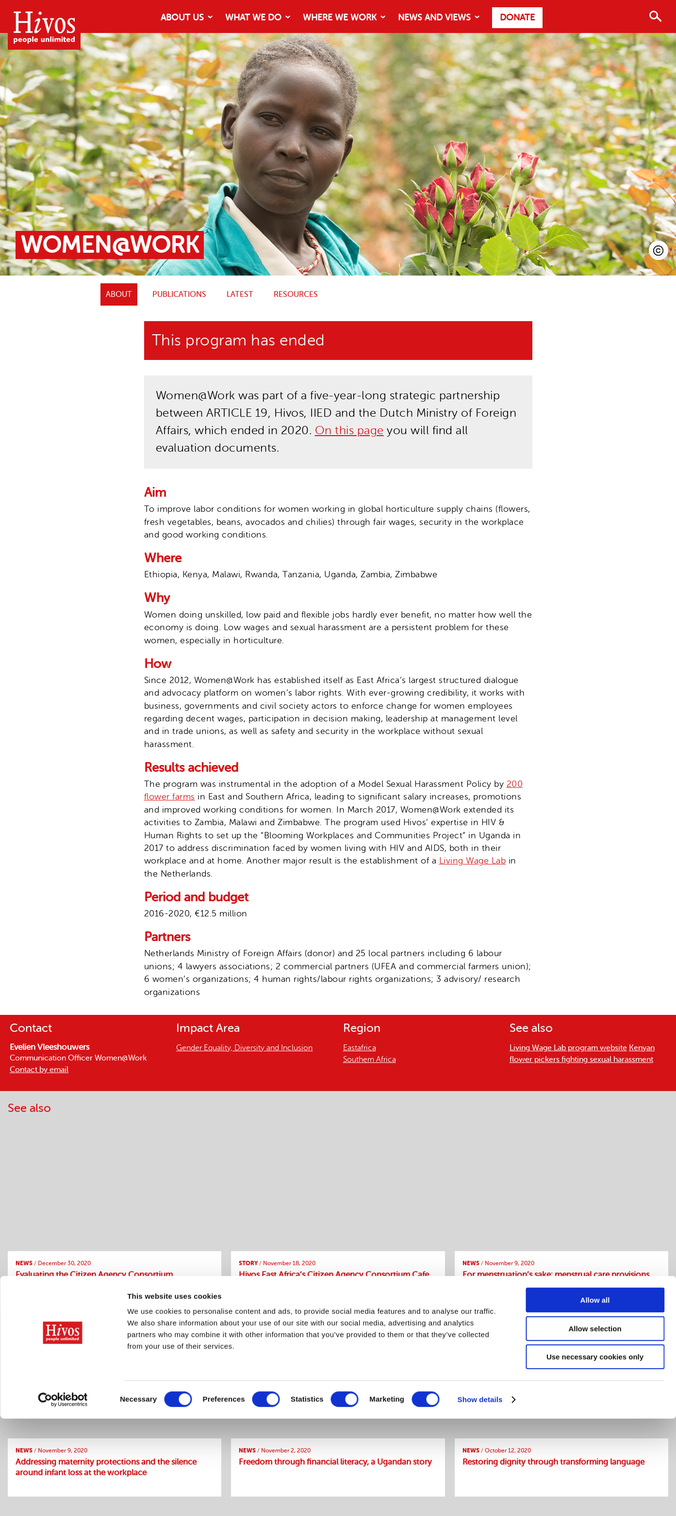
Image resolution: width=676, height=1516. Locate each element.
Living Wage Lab (472, 860)
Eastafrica (359, 1047)
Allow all (595, 1397)
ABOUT (119, 294)
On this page (349, 430)
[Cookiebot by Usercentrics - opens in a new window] (62, 1497)
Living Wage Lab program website (568, 1047)
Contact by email (39, 1069)
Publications (179, 294)
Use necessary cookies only (594, 1454)
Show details (480, 1497)
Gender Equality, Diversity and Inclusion (244, 1047)
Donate (517, 17)
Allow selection (594, 1426)
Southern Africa (369, 1059)
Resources (296, 294)
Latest (240, 294)
